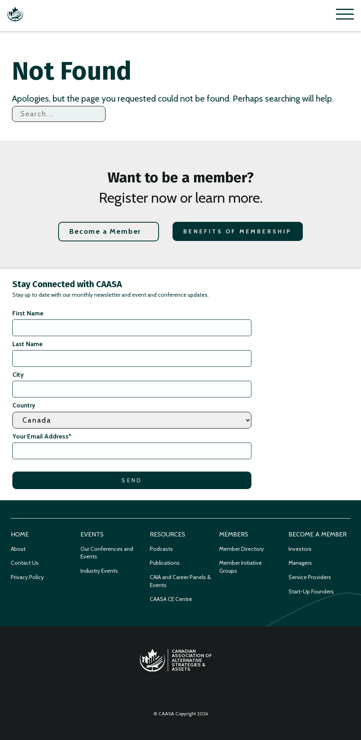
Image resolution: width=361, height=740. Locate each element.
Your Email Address (41, 436)
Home (20, 534)
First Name (27, 313)
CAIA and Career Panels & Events (180, 581)
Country (23, 405)
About (18, 548)
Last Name (27, 344)
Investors (300, 548)
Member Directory (241, 548)
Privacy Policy (27, 577)
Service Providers (309, 577)
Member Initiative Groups (240, 566)
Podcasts (161, 548)
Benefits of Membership (237, 231)
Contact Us (25, 562)
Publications (165, 562)
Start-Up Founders (311, 591)
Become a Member (105, 231)
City (18, 374)
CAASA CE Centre (171, 599)
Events (92, 534)
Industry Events (99, 570)
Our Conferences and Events (106, 552)
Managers (300, 562)
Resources (167, 534)
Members (233, 534)
